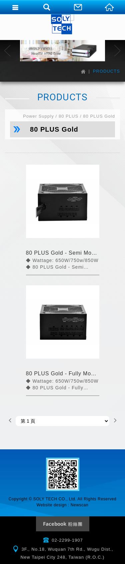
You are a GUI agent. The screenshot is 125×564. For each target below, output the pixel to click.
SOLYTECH (62, 23)
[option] (62, 50)
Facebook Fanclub (62, 523)
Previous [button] (7, 50)
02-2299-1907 (67, 540)
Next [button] (117, 50)
